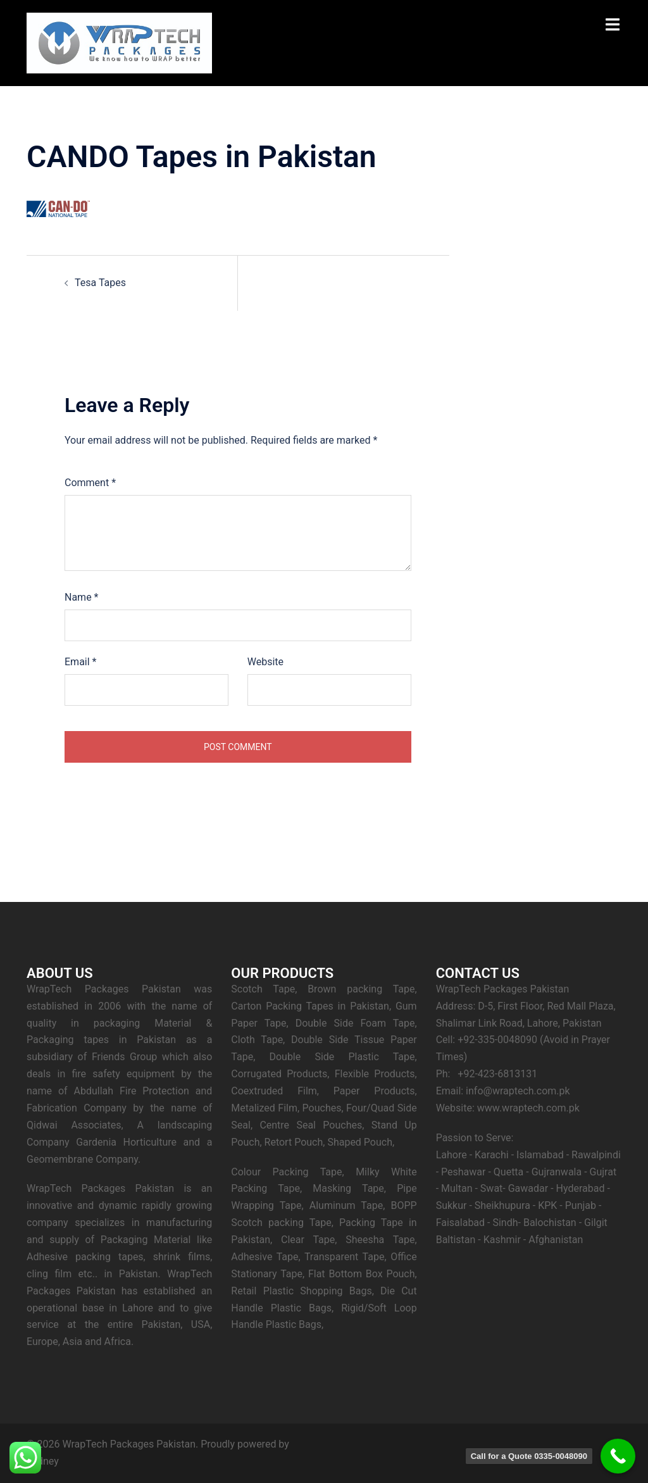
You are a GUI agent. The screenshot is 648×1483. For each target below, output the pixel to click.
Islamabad (540, 1155)
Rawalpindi (596, 1155)
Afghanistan (555, 1240)
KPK (547, 1205)
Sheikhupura (502, 1205)
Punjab (582, 1205)
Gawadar (528, 1188)
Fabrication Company (77, 1108)
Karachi (492, 1155)
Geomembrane (60, 1159)
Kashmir (502, 1240)
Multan (456, 1188)
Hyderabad (580, 1188)
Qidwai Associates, (75, 1125)
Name (82, 597)
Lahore (451, 1155)
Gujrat (603, 1172)
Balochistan (549, 1223)
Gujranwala (557, 1172)
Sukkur (451, 1205)
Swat (491, 1188)
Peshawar (463, 1172)
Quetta (508, 1172)
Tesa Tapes (100, 283)
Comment (90, 483)
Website (265, 662)
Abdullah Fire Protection (131, 1091)
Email (80, 662)
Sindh (505, 1223)
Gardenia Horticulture (126, 1142)
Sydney (43, 1461)
